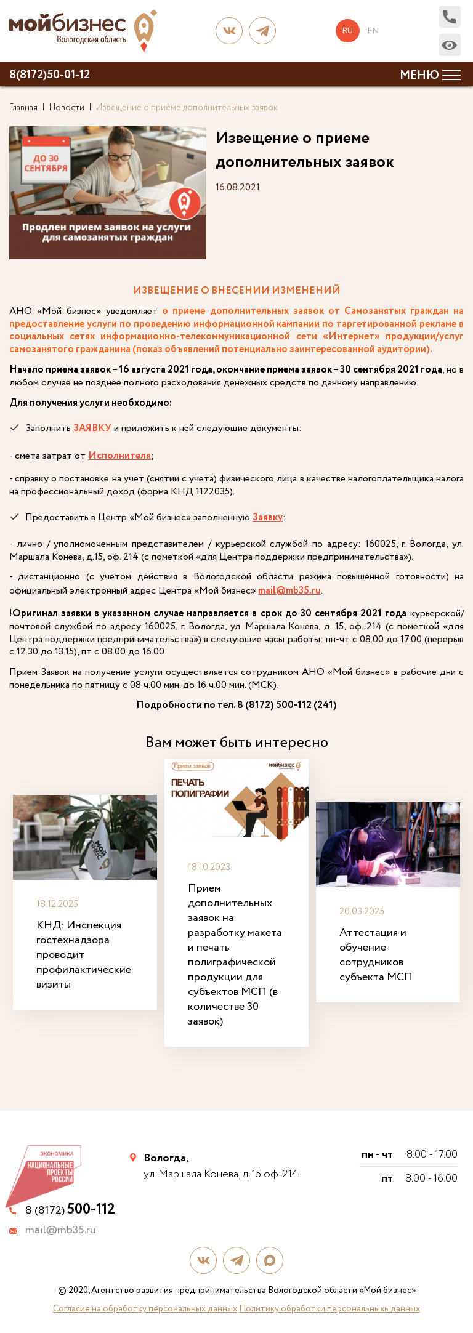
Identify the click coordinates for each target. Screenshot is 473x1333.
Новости (66, 108)
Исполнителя (119, 456)
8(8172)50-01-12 (49, 75)
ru (348, 31)
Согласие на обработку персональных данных (145, 1307)
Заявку (268, 517)
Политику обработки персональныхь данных (329, 1307)
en (373, 31)
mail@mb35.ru (289, 591)
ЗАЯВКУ (92, 428)
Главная (23, 108)
